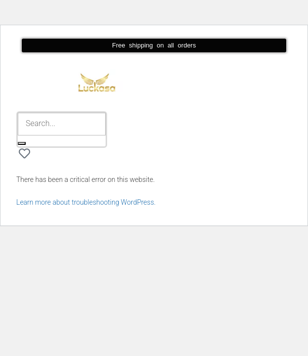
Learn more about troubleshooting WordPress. (85, 202)
